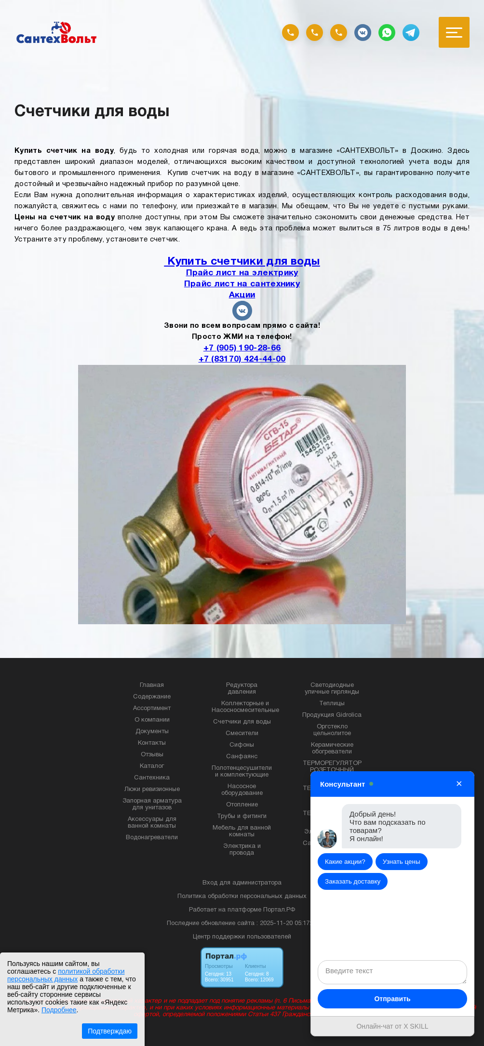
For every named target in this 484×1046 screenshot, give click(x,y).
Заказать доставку (352, 881)
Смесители (242, 734)
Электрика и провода (242, 850)
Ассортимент (152, 708)
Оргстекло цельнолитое (332, 730)
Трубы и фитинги (242, 816)
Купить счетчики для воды (242, 262)
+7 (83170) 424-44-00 (242, 359)
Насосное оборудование (242, 790)
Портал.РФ (279, 910)
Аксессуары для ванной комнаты (152, 823)
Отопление (242, 805)
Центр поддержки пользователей (242, 937)
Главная (152, 685)
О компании (152, 720)
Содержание (152, 697)
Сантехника (152, 778)
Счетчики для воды (242, 722)
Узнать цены (401, 861)
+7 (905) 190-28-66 (242, 348)
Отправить (392, 999)
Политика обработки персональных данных (242, 896)
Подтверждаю (110, 1031)
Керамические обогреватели (332, 748)
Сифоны (241, 745)
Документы (152, 732)
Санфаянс (241, 757)
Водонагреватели (152, 838)
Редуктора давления (241, 689)
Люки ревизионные (152, 789)
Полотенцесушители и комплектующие (242, 771)
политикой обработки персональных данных (65, 975)
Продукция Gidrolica (332, 715)
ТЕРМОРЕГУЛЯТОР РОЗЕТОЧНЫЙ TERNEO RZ (332, 770)
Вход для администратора (242, 883)
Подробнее (59, 1010)
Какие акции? (345, 861)
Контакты (152, 743)
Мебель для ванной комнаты (242, 831)
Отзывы (152, 755)
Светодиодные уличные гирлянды (332, 689)
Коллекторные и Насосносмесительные (245, 707)
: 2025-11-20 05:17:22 (287, 923)
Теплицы (332, 704)
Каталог (152, 766)
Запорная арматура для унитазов (152, 804)
